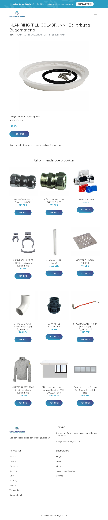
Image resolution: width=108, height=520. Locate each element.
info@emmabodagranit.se (68, 441)
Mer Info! (19, 134)
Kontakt (59, 461)
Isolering (13, 480)
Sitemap (59, 475)
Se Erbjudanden (85, 4)
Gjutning (13, 471)
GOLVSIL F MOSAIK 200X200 (85, 261)
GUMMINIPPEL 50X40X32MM (54, 325)
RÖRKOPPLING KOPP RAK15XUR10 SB (54, 201)
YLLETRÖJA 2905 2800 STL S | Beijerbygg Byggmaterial (23, 390)
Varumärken (15, 490)
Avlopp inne (34, 116)
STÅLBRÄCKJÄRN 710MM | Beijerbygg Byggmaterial (85, 327)
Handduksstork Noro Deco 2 (54, 261)
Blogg (59, 456)
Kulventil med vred (85, 199)
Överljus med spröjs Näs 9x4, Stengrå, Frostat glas (85, 390)
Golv (11, 475)
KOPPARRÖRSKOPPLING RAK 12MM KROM (23, 201)
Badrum (24, 116)
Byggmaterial (15, 495)
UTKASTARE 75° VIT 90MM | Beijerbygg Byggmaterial (23, 327)
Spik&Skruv (14, 485)
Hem (11, 35)
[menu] (96, 14)
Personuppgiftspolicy (65, 471)
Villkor (59, 466)
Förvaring (13, 466)
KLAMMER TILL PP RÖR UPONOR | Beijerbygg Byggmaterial (23, 263)
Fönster (12, 461)
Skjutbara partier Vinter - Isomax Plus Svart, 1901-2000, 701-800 (54, 390)
